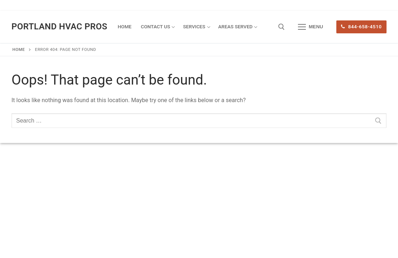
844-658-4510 (361, 26)
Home (19, 49)
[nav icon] (310, 26)
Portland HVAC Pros (59, 27)
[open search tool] (281, 27)
